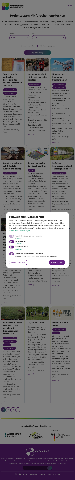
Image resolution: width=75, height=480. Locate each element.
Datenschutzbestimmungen (19, 231)
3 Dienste (18, 238)
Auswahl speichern (18, 262)
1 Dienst (18, 249)
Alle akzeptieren (57, 262)
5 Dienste (18, 244)
